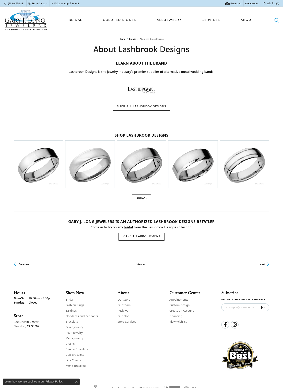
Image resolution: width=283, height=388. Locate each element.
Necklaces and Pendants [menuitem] (82, 279)
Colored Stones (119, 20)
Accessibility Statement (254, 374)
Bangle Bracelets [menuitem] (77, 312)
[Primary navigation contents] (161, 20)
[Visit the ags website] (96, 352)
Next (262, 228)
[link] (14, 3)
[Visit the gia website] (191, 352)
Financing (175, 279)
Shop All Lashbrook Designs (141, 106)
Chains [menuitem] (70, 307)
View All (141, 228)
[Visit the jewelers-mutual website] (123, 352)
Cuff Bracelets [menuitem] (75, 318)
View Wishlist (178, 285)
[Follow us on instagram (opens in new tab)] (235, 288)
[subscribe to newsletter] (263, 270)
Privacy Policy (205, 374)
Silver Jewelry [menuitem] (74, 290)
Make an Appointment (141, 200)
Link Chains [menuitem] (73, 323)
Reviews (123, 274)
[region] (141, 146)
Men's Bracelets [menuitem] (76, 329)
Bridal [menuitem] (70, 263)
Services (211, 20)
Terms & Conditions (227, 374)
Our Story (124, 263)
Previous (23, 228)
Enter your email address (243, 263)
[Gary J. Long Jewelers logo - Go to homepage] (26, 20)
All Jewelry (169, 20)
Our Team (124, 268)
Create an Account (181, 274)
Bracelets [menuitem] (72, 285)
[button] (252, 3)
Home (122, 39)
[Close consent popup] (76, 382)
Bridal (75, 20)
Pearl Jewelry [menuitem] (74, 296)
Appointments (178, 263)
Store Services (127, 285)
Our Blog (123, 279)
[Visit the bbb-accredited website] (172, 352)
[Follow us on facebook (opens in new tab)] (225, 288)
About (247, 20)
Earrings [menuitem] (71, 274)
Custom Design (179, 268)
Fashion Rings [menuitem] (75, 268)
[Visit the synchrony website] (149, 352)
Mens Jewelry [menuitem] (74, 301)
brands (132, 39)
